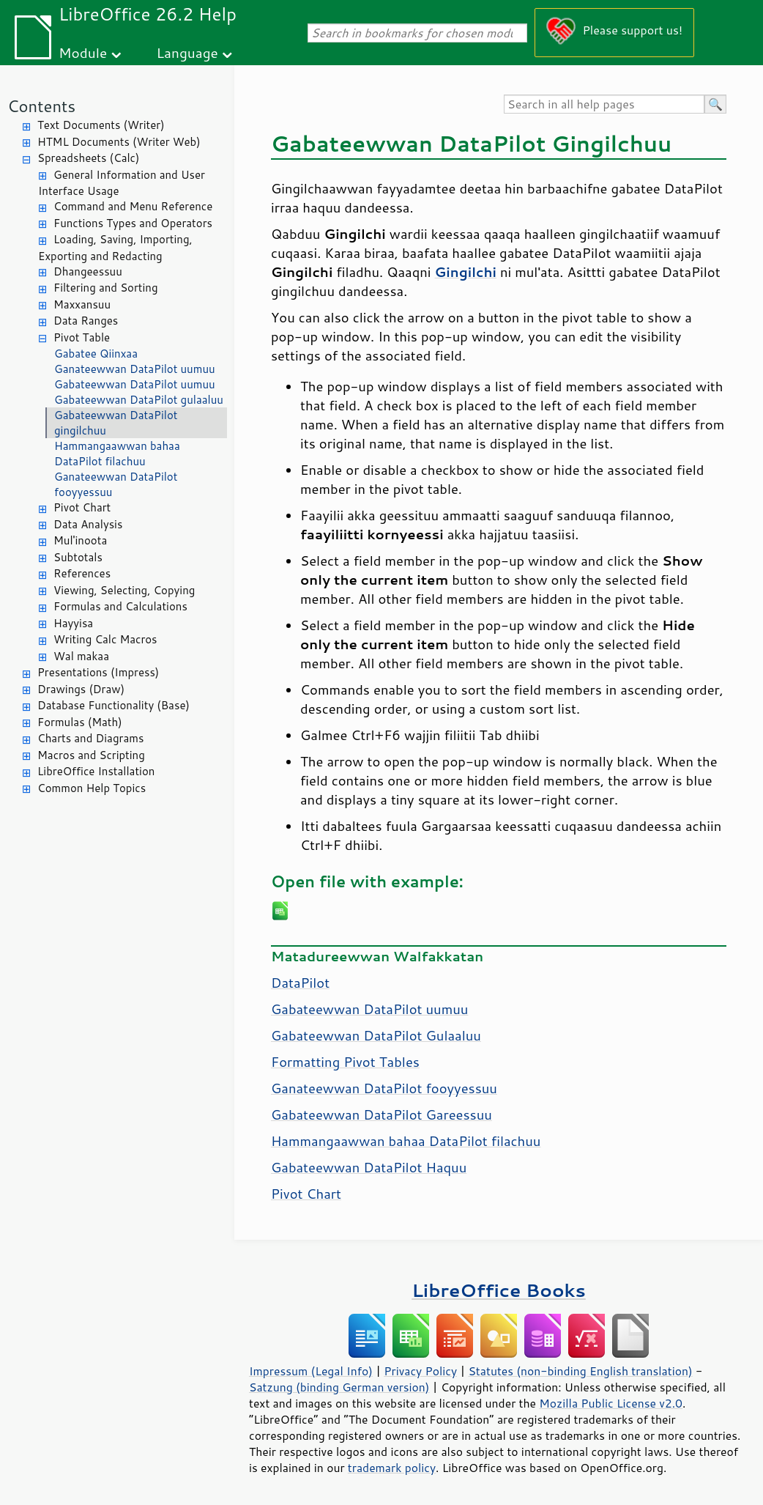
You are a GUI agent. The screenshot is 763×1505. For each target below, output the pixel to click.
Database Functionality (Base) (113, 705)
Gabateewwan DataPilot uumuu (134, 384)
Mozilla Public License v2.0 (610, 1403)
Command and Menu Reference (132, 206)
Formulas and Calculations (120, 606)
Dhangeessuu (87, 271)
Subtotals (78, 557)
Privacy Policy (420, 1371)
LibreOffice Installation (96, 771)
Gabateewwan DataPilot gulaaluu (138, 399)
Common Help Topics (91, 788)
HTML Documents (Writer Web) (119, 141)
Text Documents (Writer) (101, 125)
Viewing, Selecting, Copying (124, 590)
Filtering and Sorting (105, 287)
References (82, 573)
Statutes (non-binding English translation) (580, 1371)
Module (83, 52)
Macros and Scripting (91, 755)
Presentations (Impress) (98, 672)
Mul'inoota (80, 540)
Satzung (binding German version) (339, 1387)
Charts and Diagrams (90, 738)
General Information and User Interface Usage (121, 183)
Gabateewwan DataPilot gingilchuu (115, 422)
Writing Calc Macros (105, 639)
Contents (41, 106)
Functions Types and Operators (132, 223)
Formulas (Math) (79, 722)
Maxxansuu (82, 304)
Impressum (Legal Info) (311, 1371)
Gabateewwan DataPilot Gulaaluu (376, 1035)
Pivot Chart (82, 507)
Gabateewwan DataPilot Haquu (368, 1167)
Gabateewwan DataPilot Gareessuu (381, 1114)
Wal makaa (81, 656)
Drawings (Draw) (80, 689)
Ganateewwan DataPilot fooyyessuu (115, 484)
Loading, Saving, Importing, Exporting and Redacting (115, 248)
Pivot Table (81, 337)
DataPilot (300, 982)
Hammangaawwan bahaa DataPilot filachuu (117, 453)
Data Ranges (85, 320)
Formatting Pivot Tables (345, 1061)
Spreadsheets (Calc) (88, 158)
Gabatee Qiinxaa (96, 353)
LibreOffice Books (499, 1290)
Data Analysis (87, 524)
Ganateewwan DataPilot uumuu (134, 369)
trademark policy (392, 1468)
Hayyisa (73, 623)
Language (187, 52)
